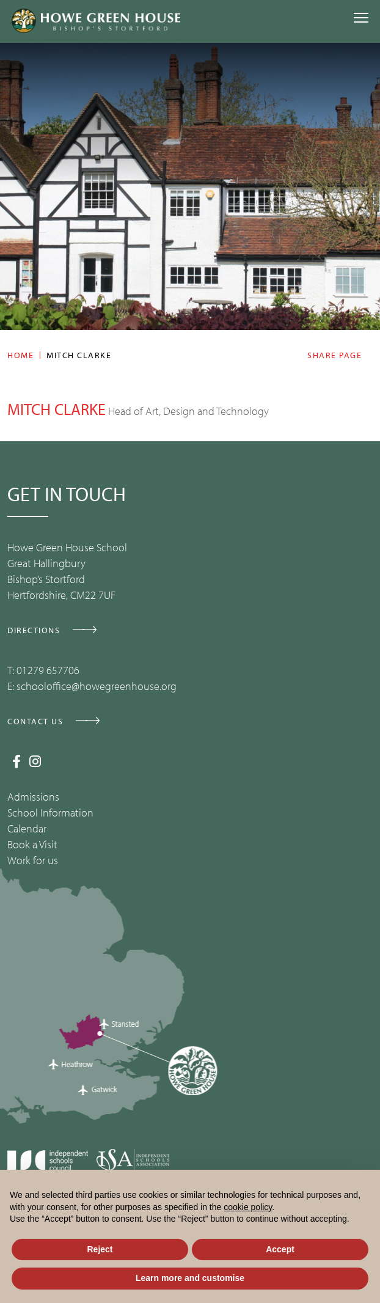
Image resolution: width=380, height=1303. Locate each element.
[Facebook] (16, 761)
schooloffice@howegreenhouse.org (96, 686)
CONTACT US (35, 721)
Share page (334, 355)
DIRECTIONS (33, 630)
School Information (50, 813)
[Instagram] (35, 761)
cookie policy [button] (248, 1207)
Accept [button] (280, 1249)
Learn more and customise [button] (190, 1278)
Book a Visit (32, 844)
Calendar (26, 828)
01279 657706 (47, 670)
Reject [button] (99, 1249)
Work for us (32, 860)
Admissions (33, 797)
